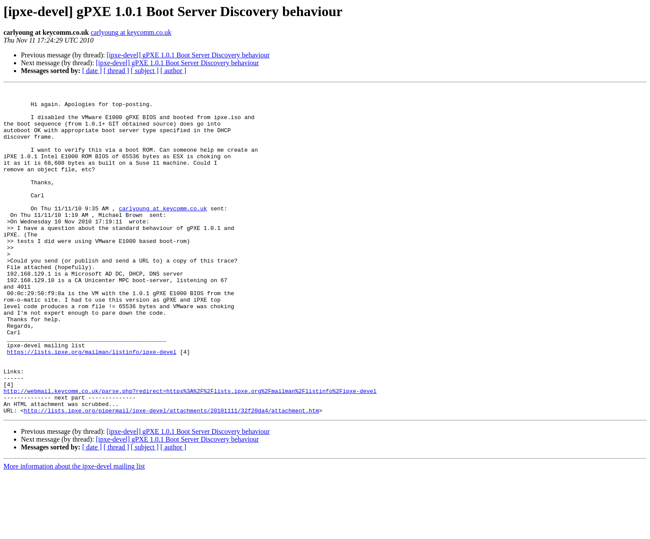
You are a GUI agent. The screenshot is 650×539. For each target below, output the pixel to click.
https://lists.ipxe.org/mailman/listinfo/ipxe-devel (92, 405)
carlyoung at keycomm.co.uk (130, 32)
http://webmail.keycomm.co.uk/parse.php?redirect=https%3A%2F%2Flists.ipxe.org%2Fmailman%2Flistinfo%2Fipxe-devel (190, 452)
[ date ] (92, 70)
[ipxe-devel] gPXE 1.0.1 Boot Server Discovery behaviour (188, 55)
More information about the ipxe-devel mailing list (74, 531)
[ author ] (173, 70)
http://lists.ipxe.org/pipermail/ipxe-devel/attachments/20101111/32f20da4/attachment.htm (171, 475)
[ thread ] (116, 70)
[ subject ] (145, 70)
